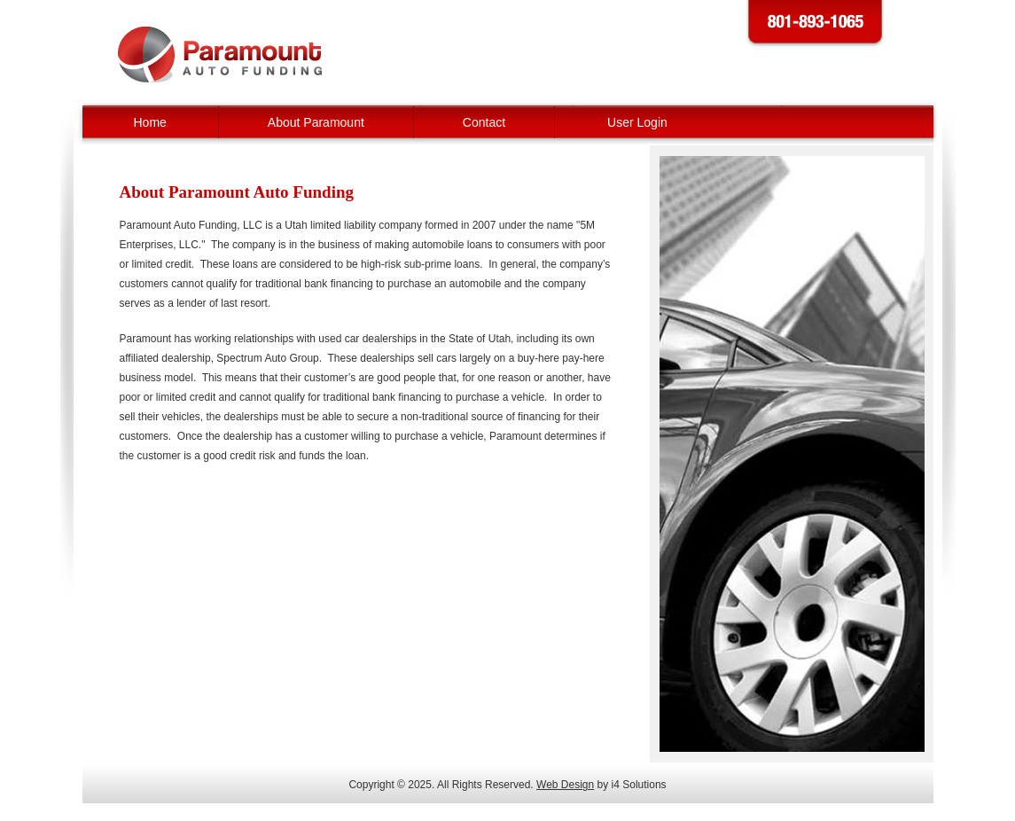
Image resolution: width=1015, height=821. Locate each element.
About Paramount (316, 122)
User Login (637, 122)
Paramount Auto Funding (220, 54)
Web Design (565, 784)
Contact (484, 122)
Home (150, 122)
